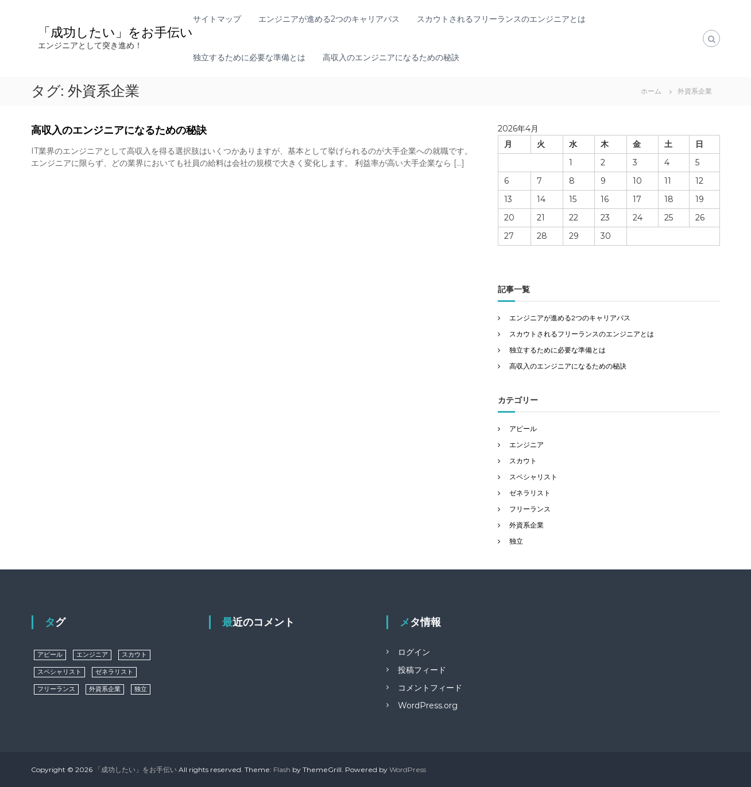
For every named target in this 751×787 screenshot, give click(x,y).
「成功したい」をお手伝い (115, 32)
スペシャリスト (533, 476)
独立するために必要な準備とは (249, 57)
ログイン (414, 652)
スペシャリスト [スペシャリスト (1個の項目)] (59, 672)
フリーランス (530, 509)
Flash (282, 769)
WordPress (407, 769)
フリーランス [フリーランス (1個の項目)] (56, 689)
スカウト (523, 460)
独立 (516, 541)
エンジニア (526, 444)
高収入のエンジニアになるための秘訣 (391, 57)
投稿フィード (422, 670)
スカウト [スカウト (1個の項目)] (134, 654)
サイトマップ (217, 19)
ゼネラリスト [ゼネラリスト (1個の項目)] (114, 672)
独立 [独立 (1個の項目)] (140, 689)
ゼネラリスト (530, 493)
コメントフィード (430, 688)
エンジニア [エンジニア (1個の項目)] (92, 654)
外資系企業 (526, 525)
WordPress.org (428, 705)
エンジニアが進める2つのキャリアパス (329, 19)
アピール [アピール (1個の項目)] (50, 654)
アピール (523, 428)
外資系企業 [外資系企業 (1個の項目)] (105, 689)
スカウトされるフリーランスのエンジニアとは (501, 19)
